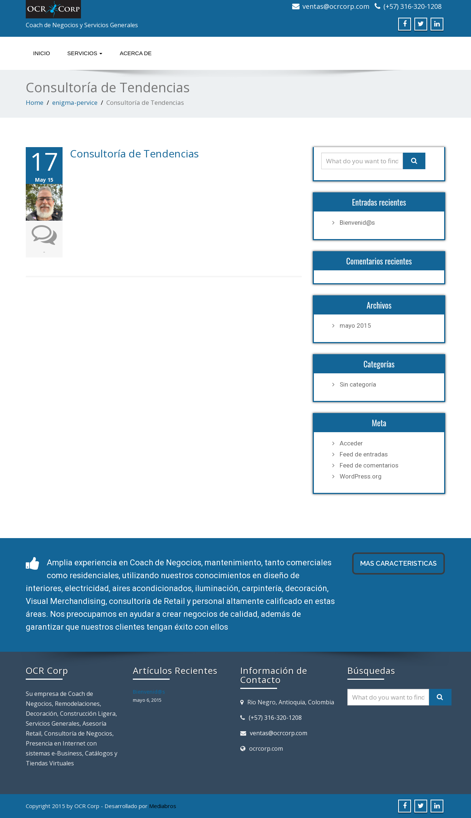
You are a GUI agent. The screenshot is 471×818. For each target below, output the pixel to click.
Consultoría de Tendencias (134, 153)
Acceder (351, 443)
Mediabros (162, 806)
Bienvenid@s (357, 222)
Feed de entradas (364, 454)
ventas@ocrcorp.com (335, 6)
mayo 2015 (355, 325)
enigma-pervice (75, 102)
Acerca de (136, 53)
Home (34, 102)
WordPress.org (361, 476)
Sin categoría (358, 384)
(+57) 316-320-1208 (412, 6)
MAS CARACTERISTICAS (398, 563)
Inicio (41, 53)
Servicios (85, 53)
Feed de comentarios (369, 465)
